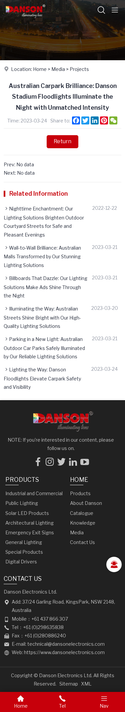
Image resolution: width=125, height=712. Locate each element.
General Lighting (23, 542)
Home (40, 69)
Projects (79, 69)
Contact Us (82, 542)
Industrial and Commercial (34, 493)
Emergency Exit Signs (29, 532)
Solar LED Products (27, 513)
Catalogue (81, 513)
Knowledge (82, 523)
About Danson (86, 503)
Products (22, 479)
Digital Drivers (21, 561)
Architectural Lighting (29, 523)
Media (58, 69)
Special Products (24, 552)
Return (62, 141)
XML (86, 684)
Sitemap (68, 684)
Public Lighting (21, 503)
